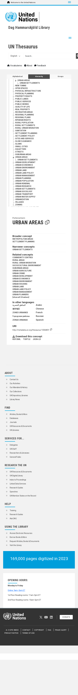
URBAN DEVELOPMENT (22, 276)
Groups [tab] (60, 76)
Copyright (39, 630)
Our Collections (16, 391)
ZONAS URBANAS (20, 320)
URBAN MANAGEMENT (22, 292)
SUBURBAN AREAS (20, 268)
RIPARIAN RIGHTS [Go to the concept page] (23, 120)
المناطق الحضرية (18, 305)
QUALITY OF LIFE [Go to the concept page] (22, 107)
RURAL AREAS (18, 260)
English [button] (15, 56)
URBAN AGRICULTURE (22, 271)
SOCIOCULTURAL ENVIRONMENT (26, 265)
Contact (26, 630)
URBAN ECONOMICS (21, 279)
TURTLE (26, 339)
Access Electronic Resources (21, 533)
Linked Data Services (18, 484)
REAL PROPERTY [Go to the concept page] (22, 109)
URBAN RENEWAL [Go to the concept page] (22, 183)
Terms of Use (28, 633)
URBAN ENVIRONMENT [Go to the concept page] (25, 168)
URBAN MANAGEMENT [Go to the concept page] (25, 176)
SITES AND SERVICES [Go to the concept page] (24, 138)
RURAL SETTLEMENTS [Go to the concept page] (25, 125)
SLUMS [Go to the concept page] (18, 144)
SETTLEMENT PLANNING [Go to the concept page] (26, 133)
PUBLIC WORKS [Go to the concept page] (22, 104)
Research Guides (16, 488)
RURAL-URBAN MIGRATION (24, 263)
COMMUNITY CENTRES (22, 257)
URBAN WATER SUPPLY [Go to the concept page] (25, 197)
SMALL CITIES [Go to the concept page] (21, 146)
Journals (13, 422)
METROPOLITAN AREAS (22, 239)
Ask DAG (13, 518)
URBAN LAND (18, 287)
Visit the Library (16, 545)
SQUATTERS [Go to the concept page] (20, 149)
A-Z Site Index (12, 630)
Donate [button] (66, 617)
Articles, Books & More (18, 414)
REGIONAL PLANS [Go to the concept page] (23, 117)
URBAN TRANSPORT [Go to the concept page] (24, 194)
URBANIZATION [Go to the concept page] (22, 199)
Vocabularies (14, 65)
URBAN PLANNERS (20, 294)
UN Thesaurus (23, 47)
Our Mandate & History (18, 387)
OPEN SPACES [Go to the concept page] (21, 88)
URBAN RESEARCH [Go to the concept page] (23, 186)
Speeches (14, 492)
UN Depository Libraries (19, 395)
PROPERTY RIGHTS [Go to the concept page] (23, 96)
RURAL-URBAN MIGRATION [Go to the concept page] (27, 128)
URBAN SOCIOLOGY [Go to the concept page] (23, 191)
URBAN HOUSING (19, 284)
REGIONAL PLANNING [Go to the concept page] (24, 115)
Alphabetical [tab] (17, 76)
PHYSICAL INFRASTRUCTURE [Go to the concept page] (28, 91)
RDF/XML (16, 339)
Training (13, 510)
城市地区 (16, 309)
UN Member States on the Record (23, 496)
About (28, 65)
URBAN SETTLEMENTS (22, 249)
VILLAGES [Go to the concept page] (19, 202)
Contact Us (14, 379)
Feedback (40, 65)
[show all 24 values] (20, 297)
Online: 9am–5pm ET (16, 590)
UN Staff (13, 449)
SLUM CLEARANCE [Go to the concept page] (23, 141)
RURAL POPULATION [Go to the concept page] (24, 123)
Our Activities (15, 383)
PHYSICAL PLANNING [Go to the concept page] (24, 93)
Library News (15, 399)
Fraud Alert (60, 630)
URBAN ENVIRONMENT (22, 281)
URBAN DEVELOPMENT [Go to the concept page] (25, 162)
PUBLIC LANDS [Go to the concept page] (21, 99)
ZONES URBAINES (20, 312)
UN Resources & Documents (21, 426)
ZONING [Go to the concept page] (18, 205)
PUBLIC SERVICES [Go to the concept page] (23, 101)
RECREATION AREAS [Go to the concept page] (24, 112)
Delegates (14, 445)
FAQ (49, 630)
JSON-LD (37, 339)
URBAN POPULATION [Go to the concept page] (24, 181)
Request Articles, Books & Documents (24, 541)
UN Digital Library (16, 476)
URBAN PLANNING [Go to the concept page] (23, 178)
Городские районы (21, 316)
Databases (14, 418)
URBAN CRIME (18, 273)
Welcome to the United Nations (23, 2)
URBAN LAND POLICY (21, 289)
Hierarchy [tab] (39, 76)
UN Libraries (14, 430)
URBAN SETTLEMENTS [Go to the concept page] (30, 83)
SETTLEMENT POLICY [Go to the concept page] (25, 136)
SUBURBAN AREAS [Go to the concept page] (23, 154)
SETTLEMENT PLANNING (23, 242)
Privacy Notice (11, 633)
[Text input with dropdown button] (49, 56)
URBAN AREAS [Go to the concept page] (23, 80)
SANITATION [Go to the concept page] (20, 131)
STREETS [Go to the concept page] (19, 152)
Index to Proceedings (18, 480)
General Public (15, 457)
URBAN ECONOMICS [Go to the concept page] (24, 165)
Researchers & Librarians (19, 453)
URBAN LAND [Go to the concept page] (21, 170)
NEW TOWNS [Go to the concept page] (20, 86)
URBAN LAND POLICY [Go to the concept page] (24, 173)
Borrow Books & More (18, 537)
